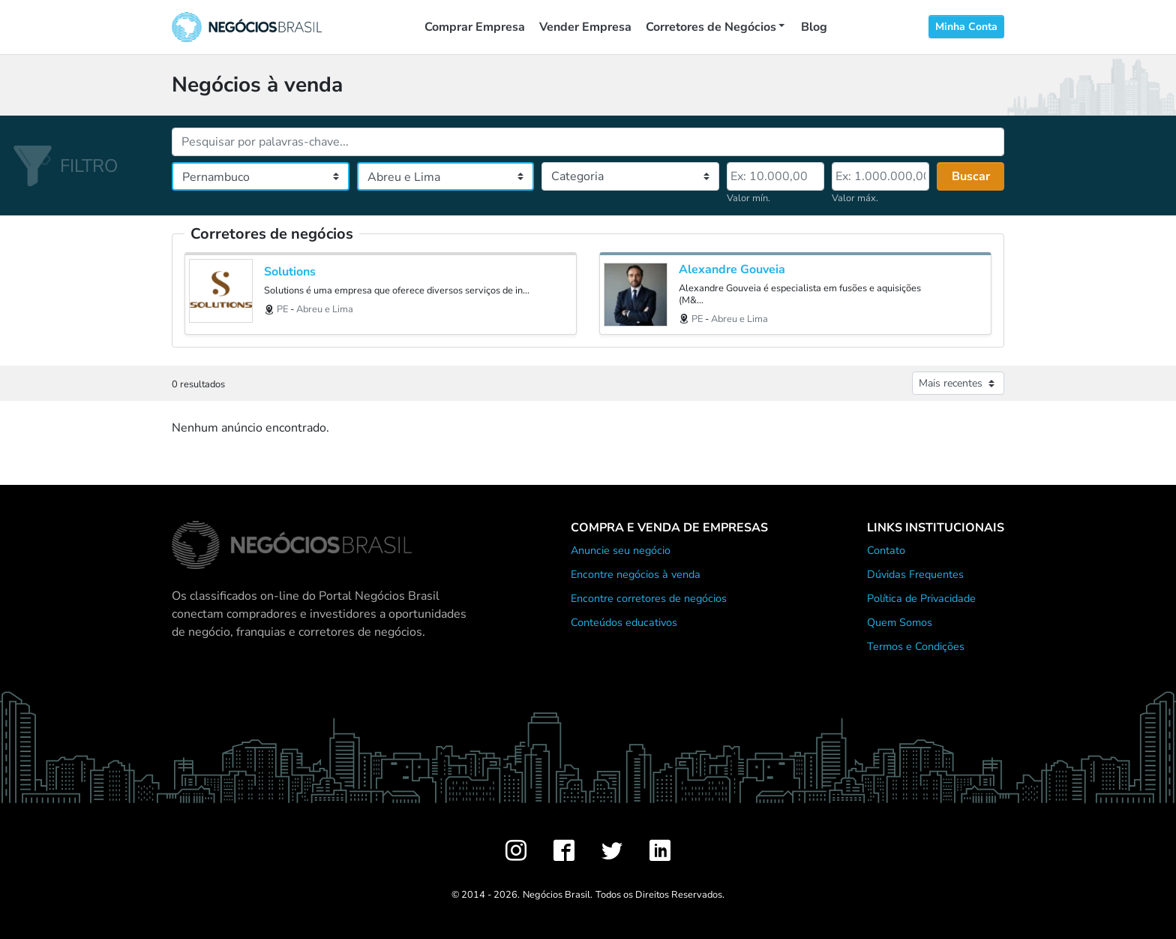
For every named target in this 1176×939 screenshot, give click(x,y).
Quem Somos (899, 622)
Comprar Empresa (474, 27)
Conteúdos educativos (624, 622)
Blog (814, 27)
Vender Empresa (585, 27)
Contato (886, 550)
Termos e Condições (915, 646)
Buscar (971, 176)
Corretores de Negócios (711, 27)
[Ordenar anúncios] (958, 383)
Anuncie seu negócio (620, 550)
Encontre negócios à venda (635, 574)
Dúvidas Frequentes (915, 574)
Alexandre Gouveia (732, 270)
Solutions (290, 272)
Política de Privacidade (921, 598)
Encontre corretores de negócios (649, 598)
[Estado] (261, 176)
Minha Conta (966, 27)
